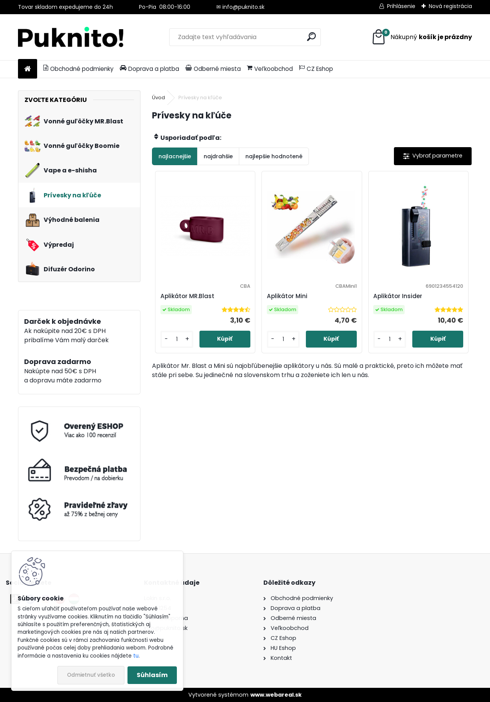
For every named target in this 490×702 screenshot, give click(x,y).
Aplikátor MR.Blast (187, 296)
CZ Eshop (316, 69)
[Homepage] (27, 69)
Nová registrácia (450, 6)
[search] (311, 36)
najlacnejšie (174, 156)
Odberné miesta (213, 69)
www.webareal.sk (276, 695)
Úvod (158, 97)
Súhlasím (152, 675)
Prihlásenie (401, 6)
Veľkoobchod (270, 69)
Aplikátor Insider (397, 296)
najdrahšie (218, 156)
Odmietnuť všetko (91, 675)
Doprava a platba (149, 69)
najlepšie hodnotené (273, 156)
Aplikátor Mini (287, 296)
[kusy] (176, 339)
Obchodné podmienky (78, 69)
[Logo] (70, 37)
